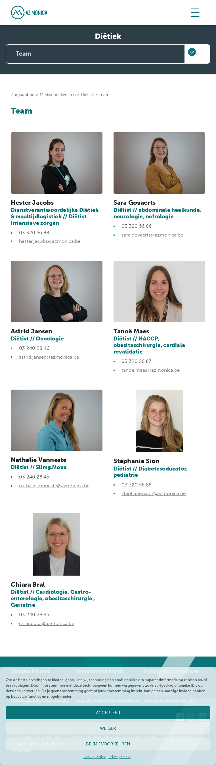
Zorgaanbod (23, 94)
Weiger (108, 728)
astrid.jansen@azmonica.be (49, 357)
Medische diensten (58, 94)
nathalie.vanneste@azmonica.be (54, 486)
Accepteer (108, 712)
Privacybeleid (119, 757)
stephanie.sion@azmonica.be (153, 493)
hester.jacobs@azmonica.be (49, 241)
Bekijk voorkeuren (108, 744)
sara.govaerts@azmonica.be (152, 235)
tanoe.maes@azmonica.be (150, 370)
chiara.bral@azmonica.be (46, 623)
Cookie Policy (94, 757)
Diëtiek (87, 94)
